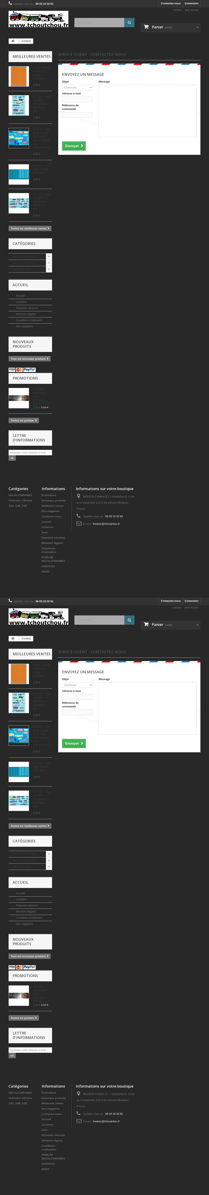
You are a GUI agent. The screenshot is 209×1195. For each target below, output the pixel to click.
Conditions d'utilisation (28, 320)
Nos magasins (24, 326)
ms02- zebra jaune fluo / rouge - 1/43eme (41, 73)
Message (104, 81)
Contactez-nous (171, 3)
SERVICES (48, 566)
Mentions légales (25, 314)
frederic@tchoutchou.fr (106, 523)
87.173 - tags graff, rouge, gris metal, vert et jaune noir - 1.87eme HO (42, 138)
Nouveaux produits (23, 344)
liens (45, 532)
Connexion (191, 3)
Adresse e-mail (71, 93)
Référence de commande (70, 107)
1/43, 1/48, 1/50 (21, 269)
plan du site (192, 9)
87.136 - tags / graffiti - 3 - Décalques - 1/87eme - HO (42, 201)
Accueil (20, 284)
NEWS (46, 571)
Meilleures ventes (32, 56)
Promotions (25, 378)
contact (177, 9)
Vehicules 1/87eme (24, 262)
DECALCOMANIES (24, 256)
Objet (65, 81)
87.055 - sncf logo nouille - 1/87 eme (42, 169)
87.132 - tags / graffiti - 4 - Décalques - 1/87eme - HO (42, 104)
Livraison (21, 301)
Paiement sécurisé (26, 307)
